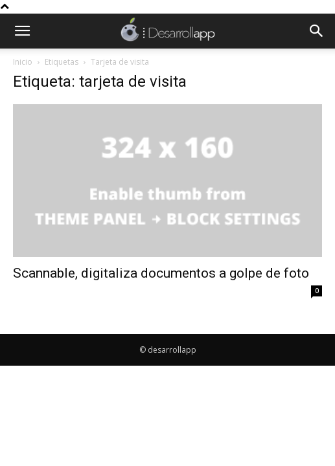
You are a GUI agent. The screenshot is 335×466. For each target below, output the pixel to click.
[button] (22, 31)
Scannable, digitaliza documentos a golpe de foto (161, 273)
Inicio (22, 61)
